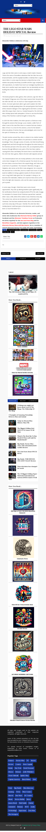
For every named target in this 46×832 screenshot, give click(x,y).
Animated (11, 808)
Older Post (40, 254)
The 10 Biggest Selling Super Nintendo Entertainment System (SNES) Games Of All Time (23, 478)
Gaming (11, 793)
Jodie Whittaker (28, 773)
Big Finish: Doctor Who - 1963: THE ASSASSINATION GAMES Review (27, 447)
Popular (12, 402)
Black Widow (26, 781)
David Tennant (28, 769)
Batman (18, 773)
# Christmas (32, 230)
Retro (28, 801)
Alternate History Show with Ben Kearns (15, 225)
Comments (33, 402)
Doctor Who (20, 762)
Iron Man (32, 812)
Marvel (10, 797)
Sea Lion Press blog (27, 221)
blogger (37, 260)
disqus (8, 260)
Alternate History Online (28, 216)
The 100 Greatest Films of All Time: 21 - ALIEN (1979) (23, 294)
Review (10, 766)
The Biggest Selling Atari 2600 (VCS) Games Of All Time (25, 431)
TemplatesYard (26, 826)
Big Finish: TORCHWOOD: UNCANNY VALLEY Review (26, 461)
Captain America (14, 781)
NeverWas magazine (9, 223)
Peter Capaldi (27, 766)
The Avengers (13, 816)
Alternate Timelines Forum (24, 218)
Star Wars (18, 797)
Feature (11, 762)
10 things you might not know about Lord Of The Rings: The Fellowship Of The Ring (21, 409)
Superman (22, 812)
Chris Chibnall (13, 777)
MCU (26, 808)
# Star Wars (6, 232)
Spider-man (25, 777)
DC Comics (28, 797)
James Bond (12, 804)
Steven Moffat (19, 801)
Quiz (34, 781)
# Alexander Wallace (13, 230)
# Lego (39, 230)
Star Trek (18, 769)
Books (10, 769)
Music (10, 801)
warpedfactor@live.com (14, 751)
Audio (33, 808)
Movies (33, 762)
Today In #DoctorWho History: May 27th (24, 423)
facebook (23, 260)
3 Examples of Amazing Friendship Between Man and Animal (21, 417)
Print (10, 789)
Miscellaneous (28, 789)
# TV (12, 232)
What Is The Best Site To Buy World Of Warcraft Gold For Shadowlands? (27, 439)
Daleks (31, 804)
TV (28, 762)
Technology (12, 812)
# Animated (24, 230)
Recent (23, 402)
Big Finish (17, 789)
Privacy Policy (36, 826)
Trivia (18, 793)
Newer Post (5, 254)
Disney (10, 773)
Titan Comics (26, 793)
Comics (18, 766)
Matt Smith (22, 804)
